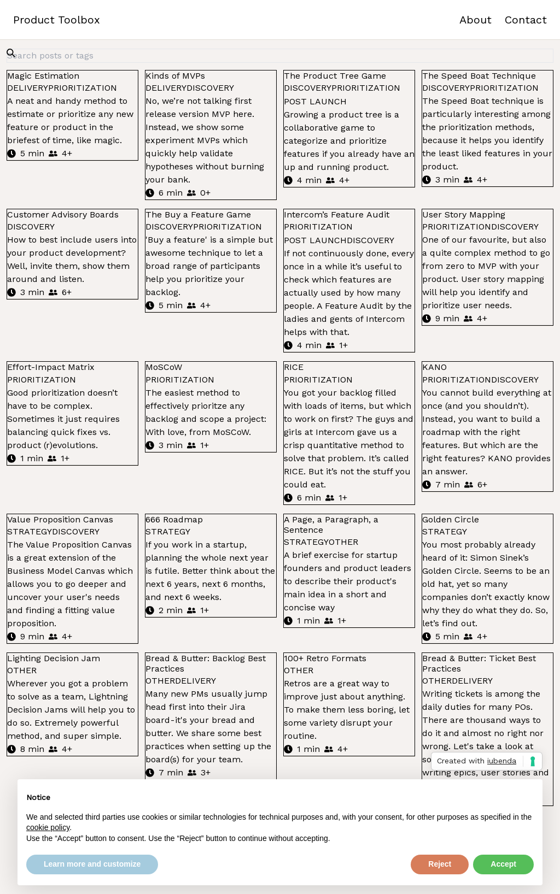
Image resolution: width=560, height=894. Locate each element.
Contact (526, 19)
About (475, 19)
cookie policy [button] (47, 827)
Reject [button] (439, 864)
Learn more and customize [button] (92, 864)
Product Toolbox (56, 19)
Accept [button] (503, 864)
